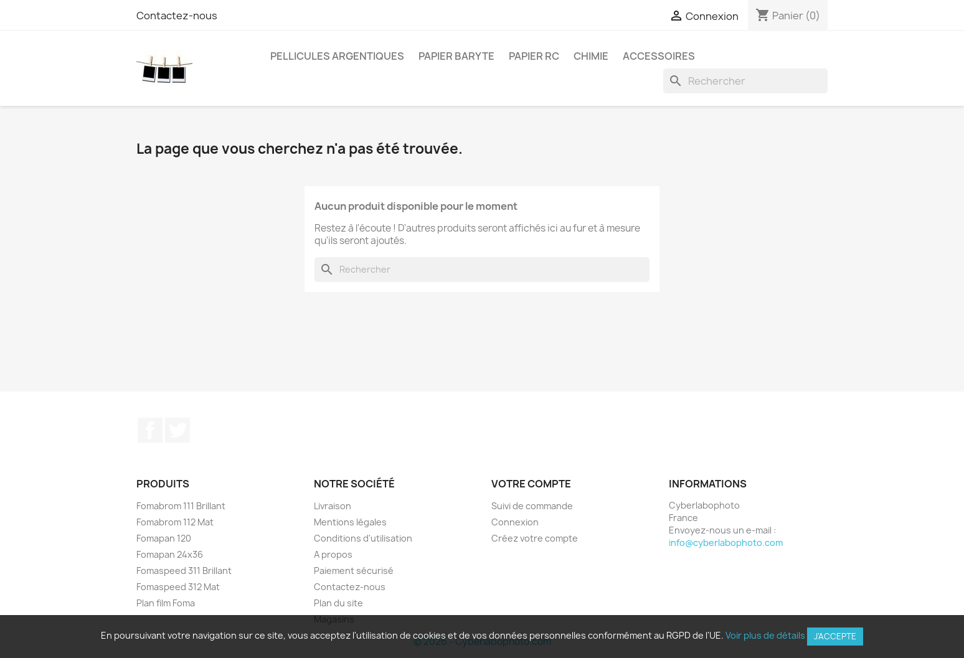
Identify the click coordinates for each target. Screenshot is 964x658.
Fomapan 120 (163, 538)
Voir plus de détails (765, 635)
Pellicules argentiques (337, 56)
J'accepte (835, 636)
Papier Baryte (456, 56)
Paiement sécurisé (354, 570)
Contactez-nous (176, 15)
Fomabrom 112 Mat (175, 522)
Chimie (591, 56)
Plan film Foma (165, 603)
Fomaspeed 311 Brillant (184, 570)
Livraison (332, 506)
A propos (333, 554)
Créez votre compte (534, 538)
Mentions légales (350, 522)
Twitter (177, 430)
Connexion (515, 522)
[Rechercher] (745, 80)
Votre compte (531, 484)
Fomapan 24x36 (169, 554)
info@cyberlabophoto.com (726, 542)
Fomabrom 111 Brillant (180, 506)
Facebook (150, 430)
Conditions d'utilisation (363, 538)
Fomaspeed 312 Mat (178, 587)
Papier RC (534, 56)
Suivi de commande (532, 506)
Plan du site (338, 603)
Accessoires (659, 56)
